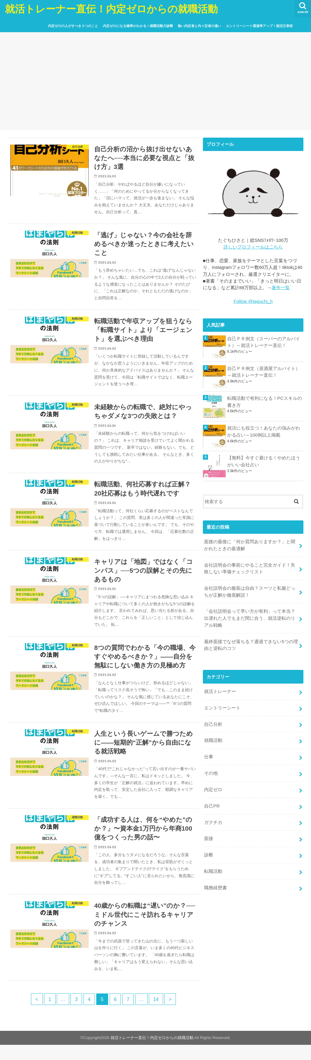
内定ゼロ (213, 785)
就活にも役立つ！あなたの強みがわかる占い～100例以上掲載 (263, 431)
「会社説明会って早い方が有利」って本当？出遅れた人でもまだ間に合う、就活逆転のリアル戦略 (249, 616)
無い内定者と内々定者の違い (199, 26)
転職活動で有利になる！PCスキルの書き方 (264, 401)
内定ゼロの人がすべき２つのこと (73, 26)
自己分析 (213, 721)
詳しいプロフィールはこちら (253, 247)
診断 (208, 849)
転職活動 (213, 865)
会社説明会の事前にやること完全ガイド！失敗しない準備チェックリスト (249, 567)
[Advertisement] (155, 79)
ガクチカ (213, 817)
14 (157, 1014)
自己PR (212, 801)
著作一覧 (281, 287)
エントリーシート (222, 704)
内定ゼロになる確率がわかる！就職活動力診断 (138, 26)
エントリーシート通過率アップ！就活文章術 (259, 26)
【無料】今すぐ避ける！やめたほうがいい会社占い (263, 461)
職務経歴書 (215, 881)
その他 (211, 769)
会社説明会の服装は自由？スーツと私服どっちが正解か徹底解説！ (249, 590)
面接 (208, 833)
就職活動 (213, 737)
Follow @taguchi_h (253, 301)
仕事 (208, 753)
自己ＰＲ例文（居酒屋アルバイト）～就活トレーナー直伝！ (263, 371)
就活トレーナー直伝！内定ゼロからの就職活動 (111, 9)
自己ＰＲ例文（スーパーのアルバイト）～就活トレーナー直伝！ (263, 341)
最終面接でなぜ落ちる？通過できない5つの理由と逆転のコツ (251, 642)
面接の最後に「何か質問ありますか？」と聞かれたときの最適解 (249, 545)
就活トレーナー (220, 688)
